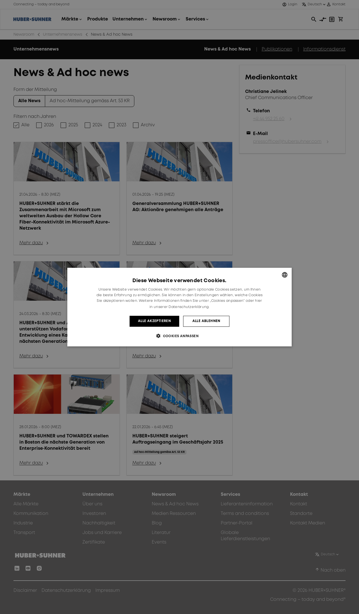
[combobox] (284, 274)
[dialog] (179, 307)
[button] (179, 335)
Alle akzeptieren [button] (154, 321)
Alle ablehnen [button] (206, 321)
